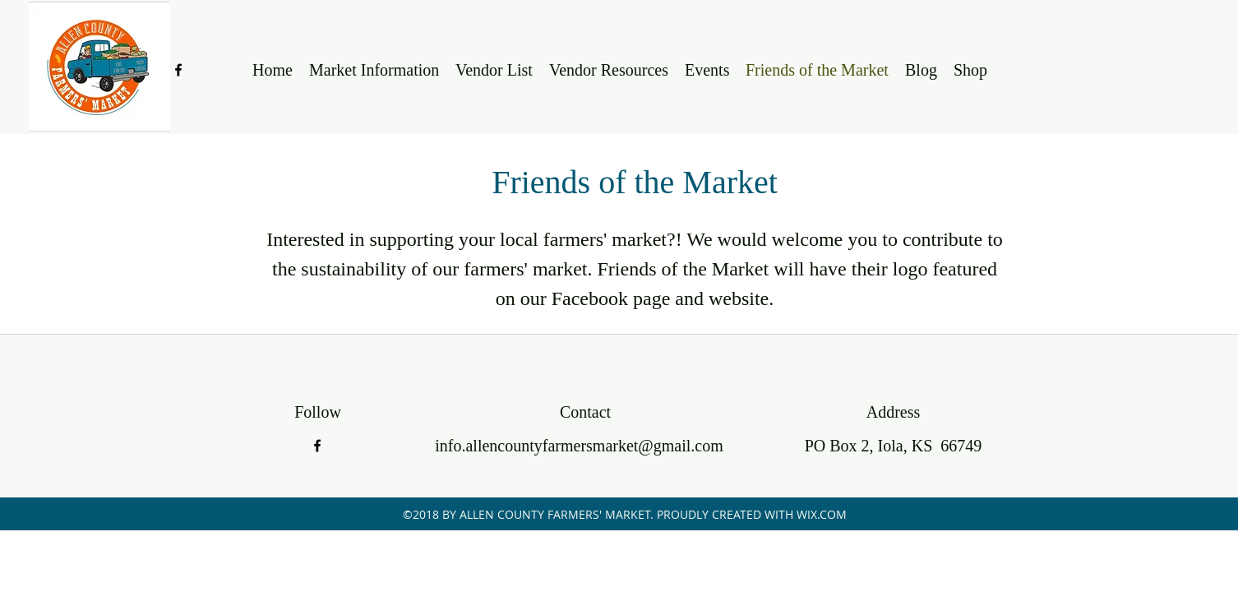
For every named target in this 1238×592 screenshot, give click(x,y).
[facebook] (178, 70)
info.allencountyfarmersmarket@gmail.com (579, 446)
